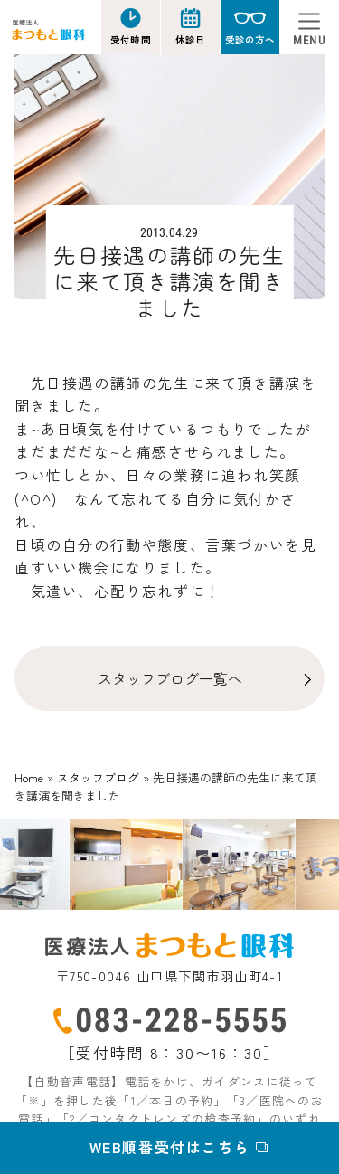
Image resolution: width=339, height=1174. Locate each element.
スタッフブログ (98, 777)
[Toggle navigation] (309, 27)
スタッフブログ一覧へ (170, 678)
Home (28, 777)
